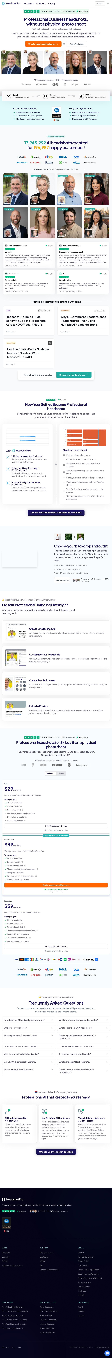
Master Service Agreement (88, 1269)
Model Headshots (47, 1328)
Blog (13, 1347)
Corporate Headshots (48, 1311)
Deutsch (81, 1315)
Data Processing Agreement (89, 1274)
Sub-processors (84, 1282)
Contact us (44, 1257)
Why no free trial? (56, 892)
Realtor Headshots (47, 1332)
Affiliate (43, 1261)
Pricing (51, 3)
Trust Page (82, 1291)
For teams (29, 3)
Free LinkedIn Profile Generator (14, 1320)
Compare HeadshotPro (49, 1269)
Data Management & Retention (90, 1278)
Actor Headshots (46, 1307)
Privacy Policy (83, 1261)
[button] (43, 44)
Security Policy (84, 1286)
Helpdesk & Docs (46, 1252)
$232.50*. (89, 751)
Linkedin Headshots (47, 1324)
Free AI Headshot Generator (13, 1307)
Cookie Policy (83, 1265)
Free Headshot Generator (12, 1265)
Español (81, 1311)
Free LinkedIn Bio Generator (13, 1315)
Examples (41, 3)
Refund (81, 1252)
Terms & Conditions (86, 1257)
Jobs (20, 1347)
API (41, 1265)
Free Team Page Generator (12, 1328)
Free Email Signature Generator (14, 1324)
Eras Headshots (46, 1315)
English (80, 1307)
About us (5, 1347)
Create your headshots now (74, 374)
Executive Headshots (48, 1320)
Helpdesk (81, 1295)
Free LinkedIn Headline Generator (15, 1311)
